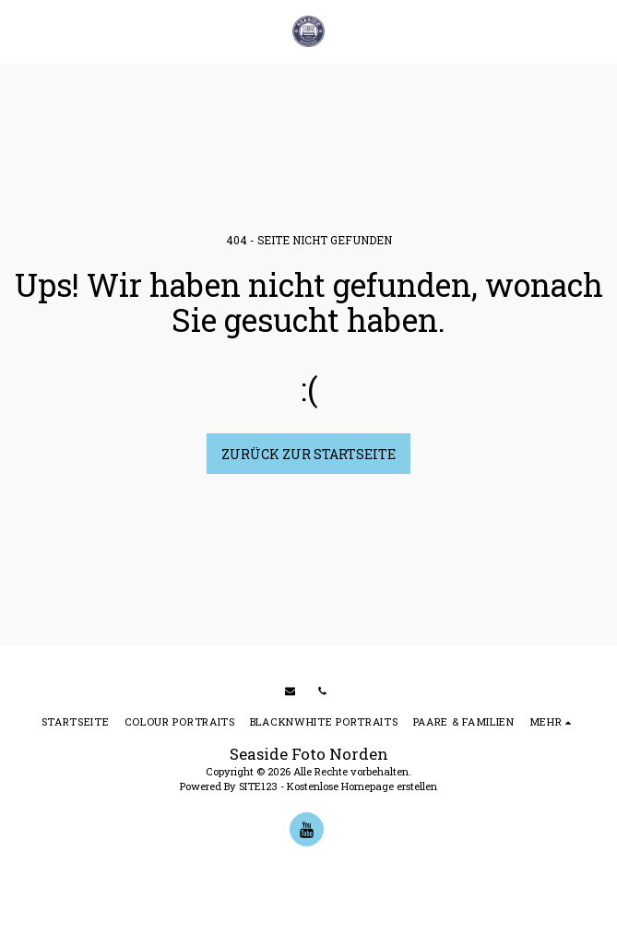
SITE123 (258, 786)
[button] (20, 31)
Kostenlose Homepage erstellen (362, 786)
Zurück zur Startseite (308, 454)
